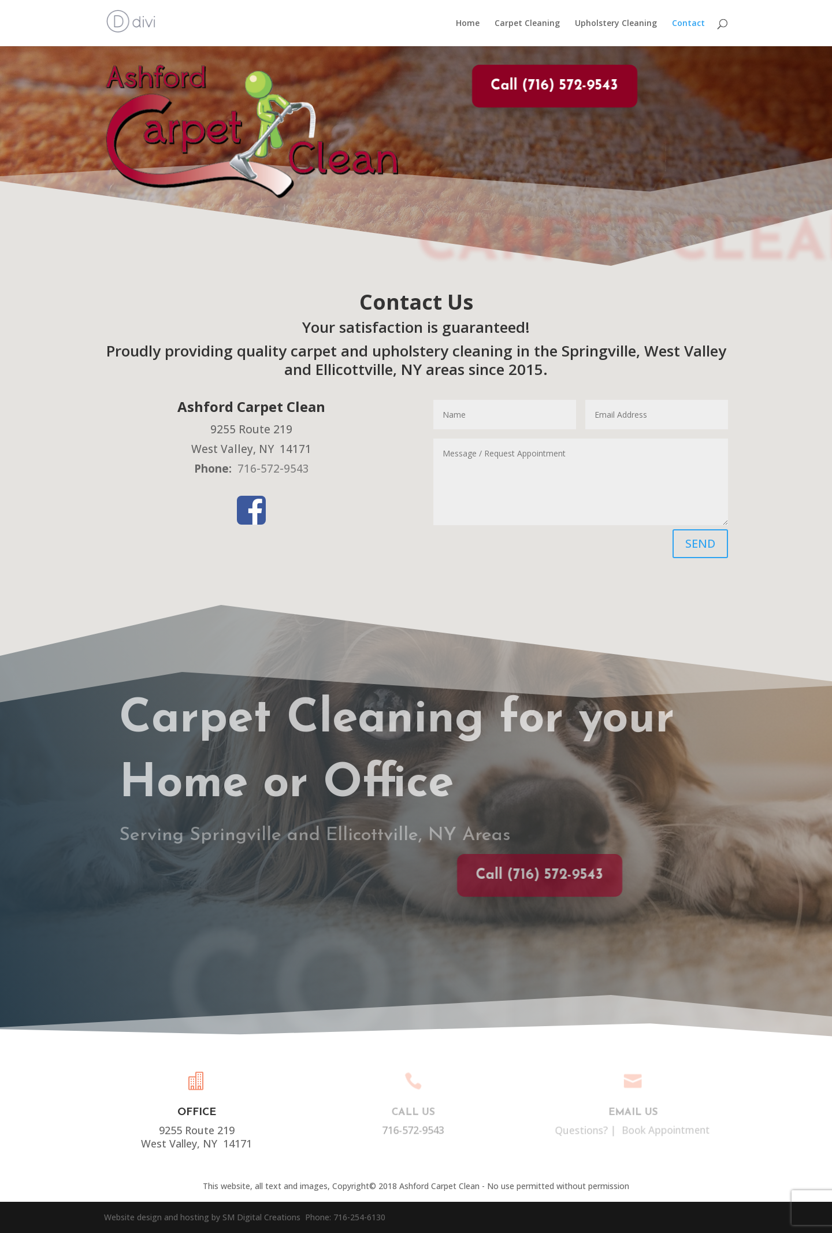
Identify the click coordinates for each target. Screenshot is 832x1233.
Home (468, 23)
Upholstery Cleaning (616, 23)
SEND (700, 543)
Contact (688, 23)
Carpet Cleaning (527, 23)
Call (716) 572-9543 (543, 86)
